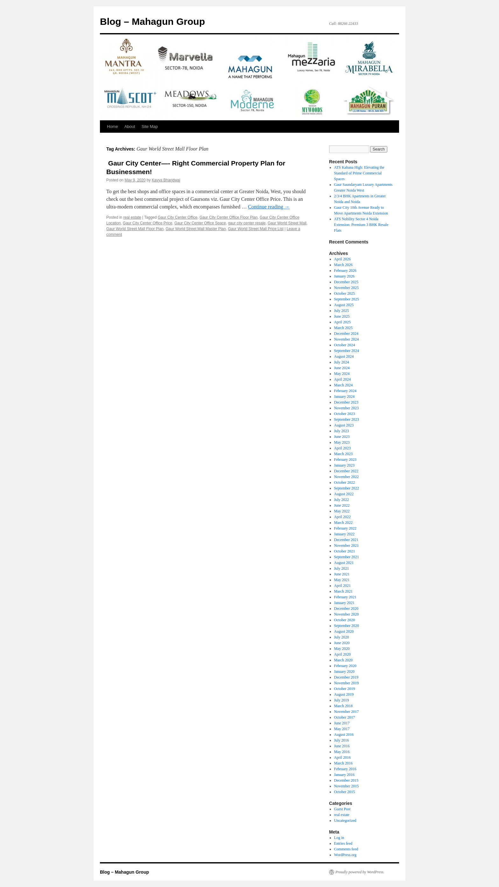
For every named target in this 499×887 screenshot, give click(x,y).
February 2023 (345, 459)
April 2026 (342, 259)
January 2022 (344, 534)
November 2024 (346, 339)
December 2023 (346, 402)
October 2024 (344, 345)
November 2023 (346, 408)
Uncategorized (345, 820)
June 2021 (342, 574)
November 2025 (346, 287)
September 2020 (346, 625)
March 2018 (343, 706)
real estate (132, 217)
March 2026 (343, 265)
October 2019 (344, 688)
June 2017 (342, 723)
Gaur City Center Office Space (200, 223)
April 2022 (342, 517)
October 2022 (344, 482)
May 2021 (342, 580)
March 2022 (343, 522)
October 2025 (344, 293)
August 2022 (344, 494)
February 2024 (345, 391)
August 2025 (344, 305)
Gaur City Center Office (178, 217)
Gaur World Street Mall (287, 223)
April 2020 (342, 654)
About (129, 126)
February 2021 (345, 597)
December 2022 (346, 471)
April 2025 (342, 322)
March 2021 (343, 591)
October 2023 (344, 414)
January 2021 (344, 603)
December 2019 (346, 677)
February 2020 (345, 666)
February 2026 (345, 270)
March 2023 (343, 454)
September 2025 (346, 299)
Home (112, 126)
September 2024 (346, 350)
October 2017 (344, 717)
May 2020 (342, 648)
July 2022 (341, 499)
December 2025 (346, 282)
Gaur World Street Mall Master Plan (196, 229)
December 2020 (346, 608)
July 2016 (341, 740)
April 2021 (342, 585)
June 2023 (342, 436)
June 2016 (342, 746)
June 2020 (342, 643)
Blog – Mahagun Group (152, 21)
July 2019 (341, 700)
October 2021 (344, 551)
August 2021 (344, 562)
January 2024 (344, 396)
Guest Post (342, 809)
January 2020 (344, 671)
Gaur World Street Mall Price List (256, 229)
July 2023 (341, 431)
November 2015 (346, 786)
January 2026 (344, 276)
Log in (339, 837)
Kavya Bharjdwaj (166, 180)
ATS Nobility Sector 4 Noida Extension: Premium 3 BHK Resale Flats (361, 225)
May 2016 (342, 752)
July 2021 (341, 568)
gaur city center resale (246, 223)
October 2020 (344, 620)
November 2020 (346, 614)
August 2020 (344, 631)
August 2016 (344, 734)
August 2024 (344, 356)
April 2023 (342, 448)
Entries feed (343, 843)
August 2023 (344, 425)
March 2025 (343, 328)
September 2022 (346, 488)
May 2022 (342, 511)
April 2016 (342, 757)
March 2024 (343, 385)
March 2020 (343, 660)
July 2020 (341, 637)
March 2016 (343, 763)
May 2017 (342, 729)
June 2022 (342, 505)
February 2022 (345, 528)
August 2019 (344, 694)
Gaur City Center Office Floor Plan (229, 217)
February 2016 (345, 769)
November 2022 (346, 477)
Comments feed (346, 849)
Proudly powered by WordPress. (359, 872)
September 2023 (346, 419)
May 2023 (342, 442)
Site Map (150, 126)
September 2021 (346, 557)
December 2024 (346, 333)
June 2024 (342, 368)
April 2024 (342, 379)
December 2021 (346, 540)
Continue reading (269, 206)
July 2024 (341, 362)
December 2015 (346, 780)
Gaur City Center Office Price (147, 223)
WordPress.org (345, 855)
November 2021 (346, 545)
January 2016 (344, 774)
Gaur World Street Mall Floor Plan (135, 229)
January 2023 (344, 465)
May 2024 (342, 373)
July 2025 (341, 310)
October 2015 (344, 792)
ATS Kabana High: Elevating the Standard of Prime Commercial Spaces (359, 173)
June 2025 (342, 316)
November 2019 (346, 683)
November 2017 (346, 711)
